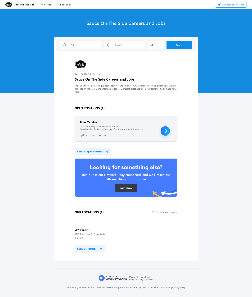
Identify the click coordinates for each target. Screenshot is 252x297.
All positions (65, 4)
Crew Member (88, 121)
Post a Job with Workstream (157, 287)
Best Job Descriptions (107, 287)
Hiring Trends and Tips (130, 287)
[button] (156, 45)
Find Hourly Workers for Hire (81, 287)
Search (179, 45)
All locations (46, 4)
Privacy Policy (178, 287)
